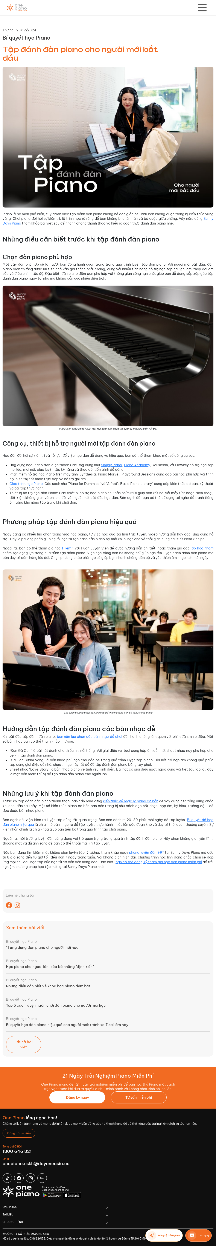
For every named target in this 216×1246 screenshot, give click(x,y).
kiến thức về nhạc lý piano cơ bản (130, 801)
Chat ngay (198, 1235)
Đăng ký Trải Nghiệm (164, 1235)
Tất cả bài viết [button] (23, 1044)
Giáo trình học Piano (26, 483)
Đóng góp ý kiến (19, 1133)
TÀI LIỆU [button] (8, 1214)
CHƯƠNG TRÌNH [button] (13, 1222)
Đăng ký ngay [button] (77, 1097)
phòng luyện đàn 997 (146, 852)
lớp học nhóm (202, 548)
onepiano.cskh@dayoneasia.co (36, 1163)
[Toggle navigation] (202, 8)
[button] (139, 1097)
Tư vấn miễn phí (138, 1097)
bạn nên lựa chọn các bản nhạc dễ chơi (89, 736)
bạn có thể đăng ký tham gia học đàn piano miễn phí (159, 862)
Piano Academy (137, 465)
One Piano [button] (10, 1207)
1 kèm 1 (68, 548)
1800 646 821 (17, 1151)
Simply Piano (111, 465)
